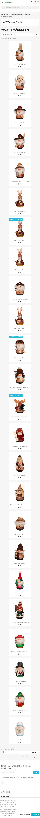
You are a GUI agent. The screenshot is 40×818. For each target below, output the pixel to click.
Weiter (35, 752)
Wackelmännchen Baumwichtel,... (20, 505)
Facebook (2, 782)
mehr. (12, 815)
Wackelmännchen (13, 21)
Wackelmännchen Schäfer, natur (20, 123)
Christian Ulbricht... (20, 211)
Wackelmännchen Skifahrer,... (20, 446)
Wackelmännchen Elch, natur (20, 417)
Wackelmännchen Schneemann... (20, 622)
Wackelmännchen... (20, 64)
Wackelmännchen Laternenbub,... (20, 387)
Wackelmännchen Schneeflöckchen (20, 740)
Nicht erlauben (25, 815)
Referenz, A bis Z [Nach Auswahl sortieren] (20, 35)
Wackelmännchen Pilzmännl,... (20, 299)
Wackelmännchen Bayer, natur (20, 181)
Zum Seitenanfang (29, 757)
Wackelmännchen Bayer (20, 710)
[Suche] (20, 7)
